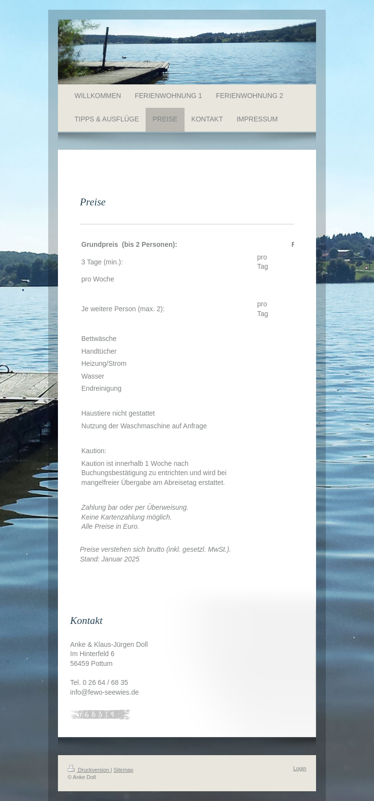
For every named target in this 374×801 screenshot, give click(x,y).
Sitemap (123, 770)
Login (299, 768)
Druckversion (89, 770)
